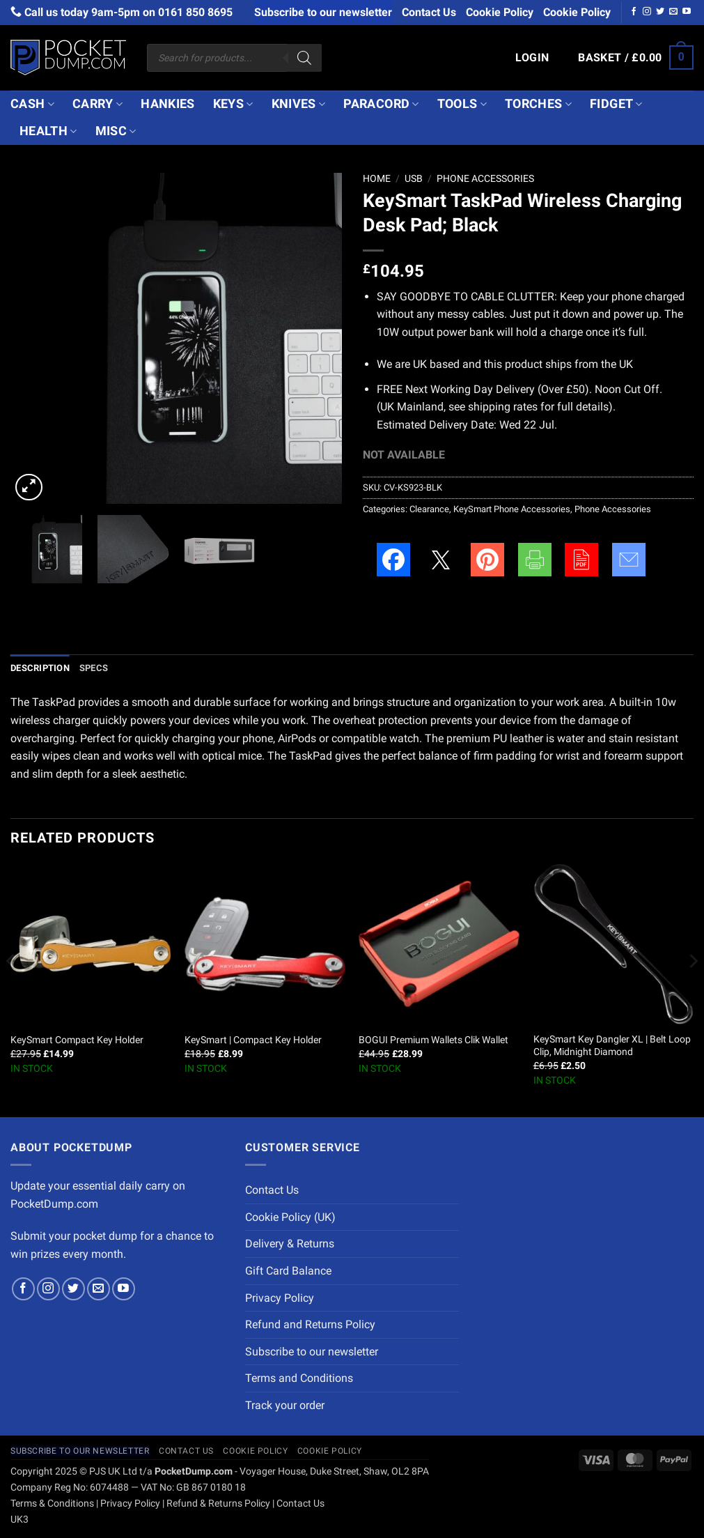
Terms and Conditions (299, 1378)
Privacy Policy (279, 1298)
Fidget (616, 104)
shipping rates (503, 406)
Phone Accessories (485, 178)
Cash (32, 104)
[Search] (304, 58)
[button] (532, 57)
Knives (299, 104)
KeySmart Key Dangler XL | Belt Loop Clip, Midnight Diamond (612, 1046)
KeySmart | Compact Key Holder (253, 1040)
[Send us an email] (673, 12)
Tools (462, 104)
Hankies (167, 104)
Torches (538, 104)
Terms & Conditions (52, 1503)
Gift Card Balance (288, 1270)
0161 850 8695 (195, 12)
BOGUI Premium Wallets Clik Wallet (433, 1040)
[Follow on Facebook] (633, 12)
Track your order (284, 1405)
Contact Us (429, 12)
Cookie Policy (499, 12)
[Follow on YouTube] (686, 12)
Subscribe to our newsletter (323, 12)
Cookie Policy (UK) (290, 1217)
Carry (97, 104)
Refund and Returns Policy (310, 1324)
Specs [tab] (93, 668)
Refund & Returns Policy (218, 1503)
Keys (233, 104)
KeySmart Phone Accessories (511, 509)
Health (48, 131)
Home (377, 178)
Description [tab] (40, 668)
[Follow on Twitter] (660, 12)
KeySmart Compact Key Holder (76, 1040)
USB (414, 178)
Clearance (429, 509)
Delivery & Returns (289, 1243)
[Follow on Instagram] (647, 12)
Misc (115, 131)
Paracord (381, 104)
